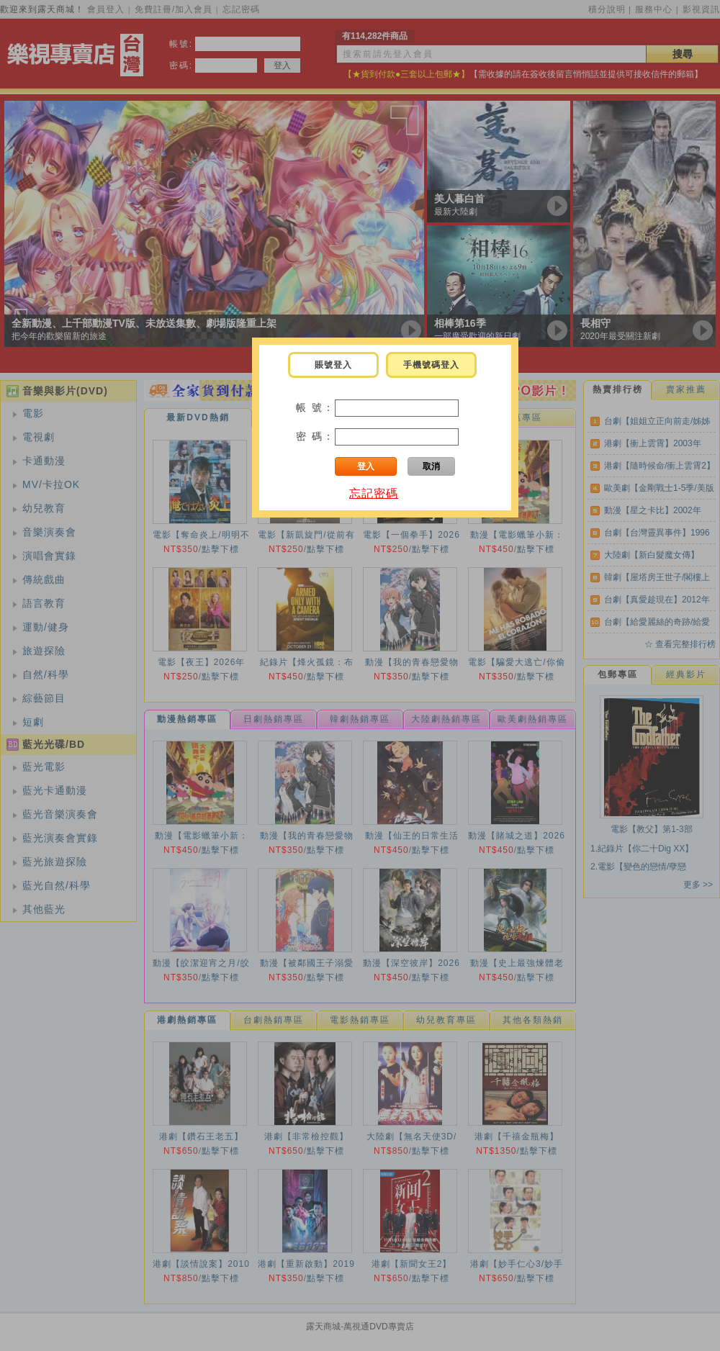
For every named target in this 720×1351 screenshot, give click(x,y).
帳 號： (315, 407)
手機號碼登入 (431, 365)
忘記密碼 (373, 493)
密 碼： (315, 436)
